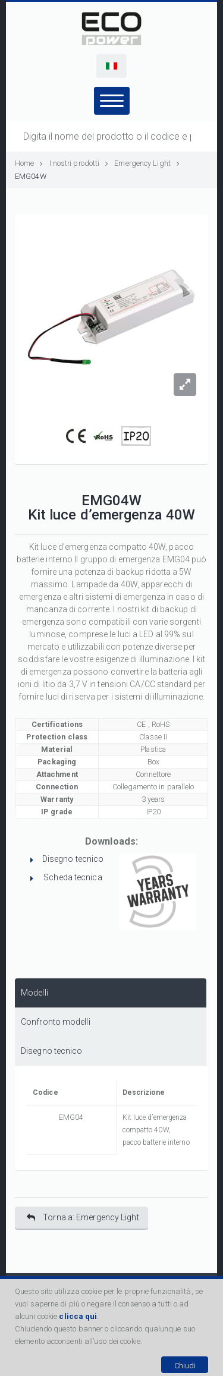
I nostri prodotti (79, 163)
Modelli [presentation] (34, 992)
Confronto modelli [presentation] (55, 1022)
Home (29, 163)
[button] (111, 66)
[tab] (110, 992)
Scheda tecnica (72, 877)
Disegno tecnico (73, 859)
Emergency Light (142, 163)
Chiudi (185, 1365)
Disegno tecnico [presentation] (52, 1051)
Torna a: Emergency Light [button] (83, 1217)
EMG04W (30, 176)
